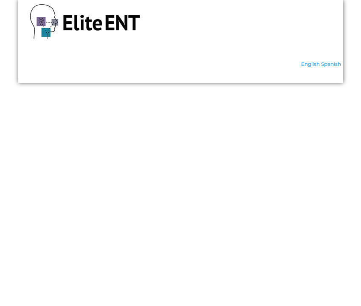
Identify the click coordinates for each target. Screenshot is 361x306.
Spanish (331, 64)
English (310, 64)
